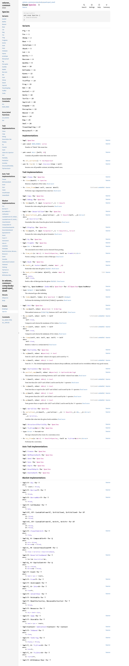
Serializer (33, 416)
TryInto (37, 653)
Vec (43, 161)
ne (26, 360)
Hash (29, 262)
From (32, 579)
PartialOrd (32, 369)
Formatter (47, 203)
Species (30, 140)
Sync (29, 462)
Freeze (30, 451)
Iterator (46, 164)
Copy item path (39, 4)
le (26, 386)
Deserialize (38, 211)
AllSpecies (73, 287)
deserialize (31, 215)
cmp (27, 309)
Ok (78, 412)
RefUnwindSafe (34, 455)
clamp (28, 337)
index (28, 297)
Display (30, 227)
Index (47, 287)
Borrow (33, 490)
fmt (27, 203)
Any (31, 483)
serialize (30, 412)
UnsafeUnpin (33, 469)
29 (44, 152)
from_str (29, 253)
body (41, 2)
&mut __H (58, 265)
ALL (33, 152)
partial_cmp (31, 372)
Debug (29, 199)
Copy (29, 196)
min (27, 327)
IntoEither (35, 594)
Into (35, 586)
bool (55, 353)
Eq (28, 239)
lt (26, 379)
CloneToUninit (37, 531)
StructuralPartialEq (37, 424)
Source (24, 7)
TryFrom (30, 428)
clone (28, 180)
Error (82, 215)
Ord (28, 305)
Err (28, 246)
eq (26, 353)
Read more (50, 184)
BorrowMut (35, 497)
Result (62, 203)
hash (27, 265)
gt (26, 393)
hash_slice (30, 272)
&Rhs (43, 360)
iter (31, 164)
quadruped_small (49, 2)
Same (32, 616)
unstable (101, 187)
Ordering (57, 309)
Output (30, 290)
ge (26, 400)
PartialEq (32, 350)
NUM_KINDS (36, 144)
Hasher (37, 265)
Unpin (29, 466)
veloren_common (28, 2)
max (27, 316)
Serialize (32, 409)
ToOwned (34, 630)
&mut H (61, 272)
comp (36, 2)
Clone (29, 177)
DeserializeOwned (48, 552)
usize (44, 144)
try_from (29, 438)
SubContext (42, 627)
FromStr (30, 243)
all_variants (31, 161)
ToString (34, 638)
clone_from (30, 187)
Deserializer (33, 219)
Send (29, 458)
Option (64, 372)
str (39, 253)
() (67, 231)
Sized (32, 278)
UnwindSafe (32, 473)
